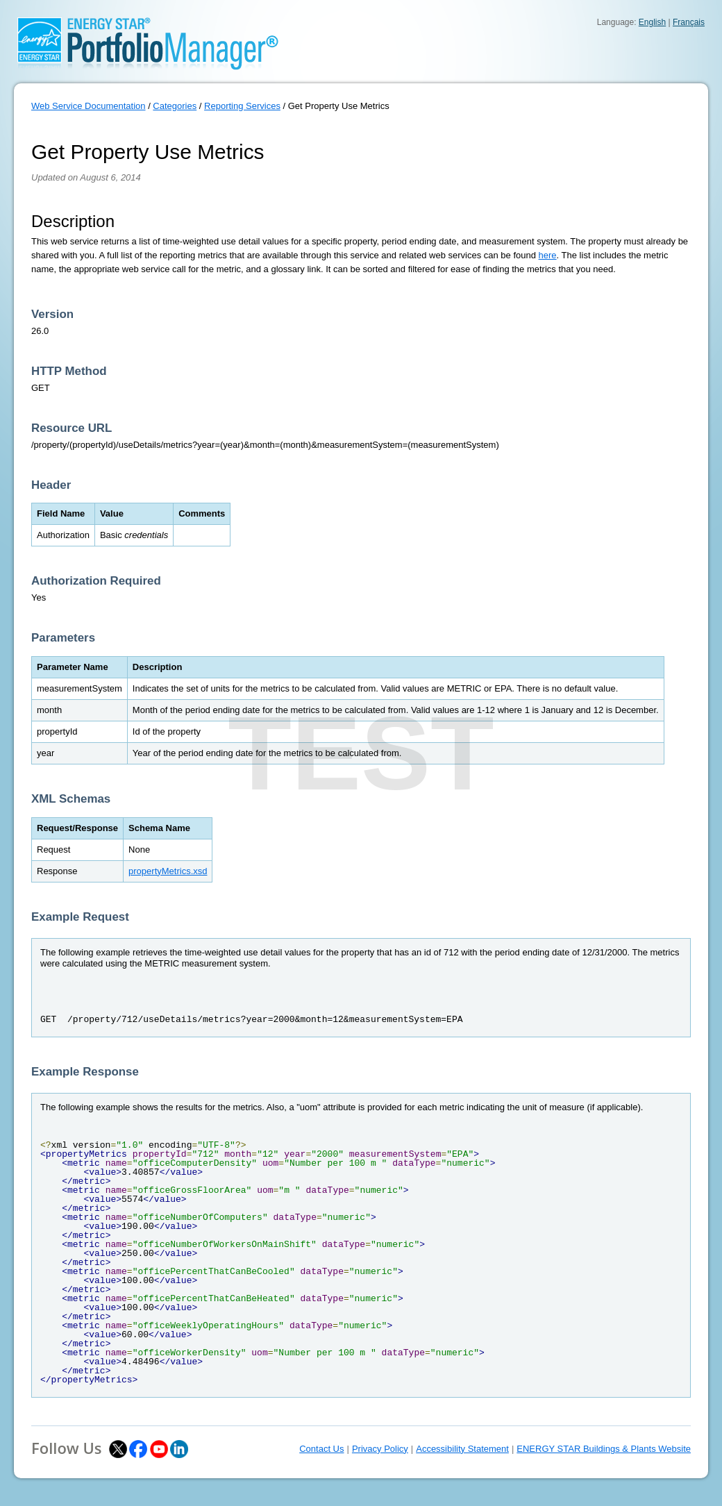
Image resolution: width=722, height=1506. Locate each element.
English (652, 22)
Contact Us (321, 1449)
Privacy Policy (380, 1449)
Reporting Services (242, 106)
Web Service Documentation (88, 106)
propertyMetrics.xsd (167, 871)
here (548, 255)
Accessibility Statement (462, 1449)
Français (689, 22)
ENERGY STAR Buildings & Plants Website (604, 1449)
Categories (174, 106)
